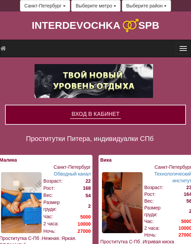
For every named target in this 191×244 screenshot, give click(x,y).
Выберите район (146, 5)
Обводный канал (72, 174)
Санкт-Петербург (45, 5)
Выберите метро (96, 5)
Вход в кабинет (95, 114)
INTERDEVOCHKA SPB (96, 25)
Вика (106, 160)
